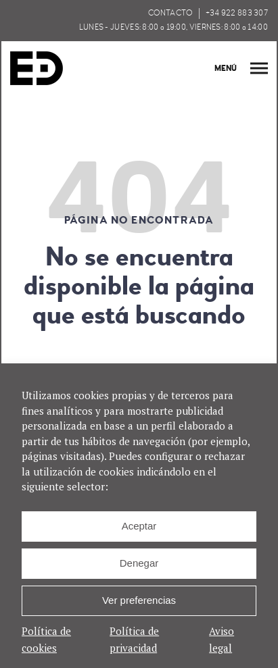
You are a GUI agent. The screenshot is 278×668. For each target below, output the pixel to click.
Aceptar (139, 526)
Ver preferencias (139, 600)
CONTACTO (170, 13)
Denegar (139, 563)
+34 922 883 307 (237, 13)
